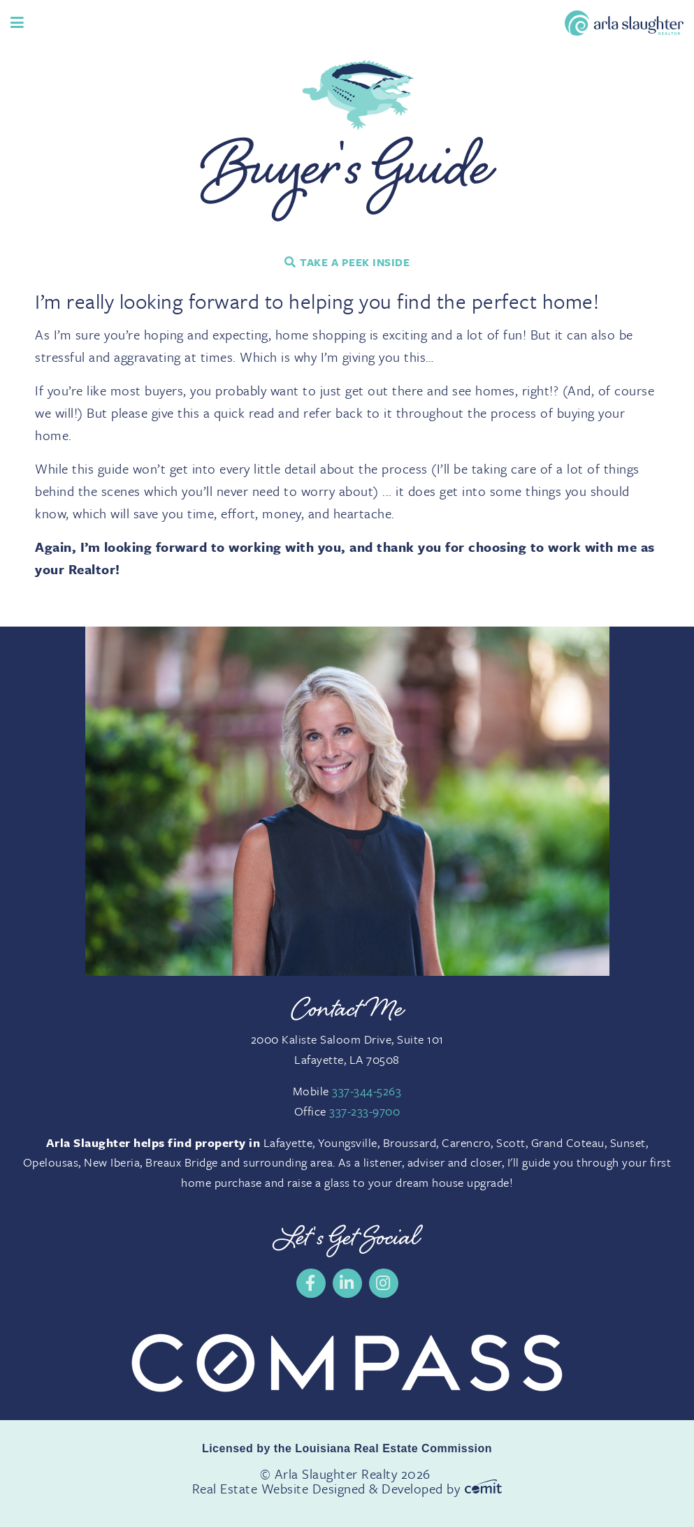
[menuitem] (311, 1283)
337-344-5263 (366, 1090)
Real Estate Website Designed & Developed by (347, 1488)
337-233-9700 (364, 1111)
